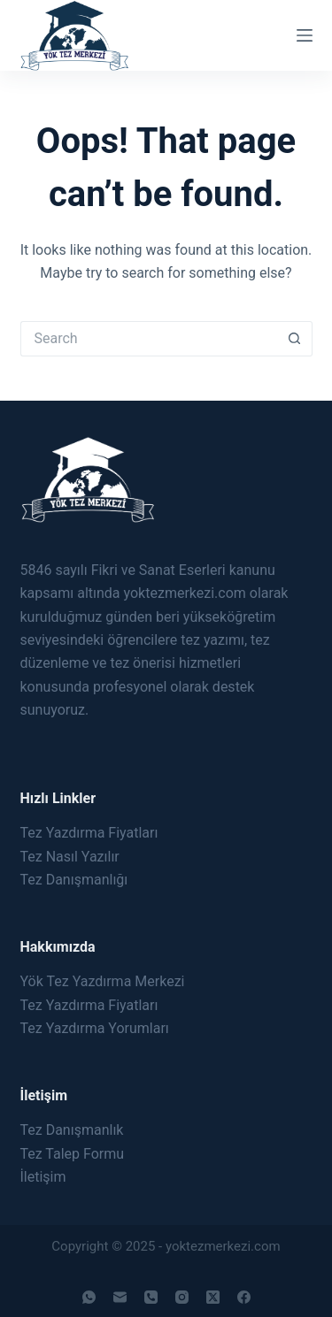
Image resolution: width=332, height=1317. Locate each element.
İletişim (43, 1176)
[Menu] (305, 35)
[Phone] (151, 1297)
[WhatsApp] (89, 1297)
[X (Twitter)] (213, 1297)
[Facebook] (244, 1297)
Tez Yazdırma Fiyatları (89, 832)
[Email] (120, 1297)
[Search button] (295, 338)
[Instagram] (182, 1297)
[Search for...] (148, 338)
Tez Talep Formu (72, 1153)
